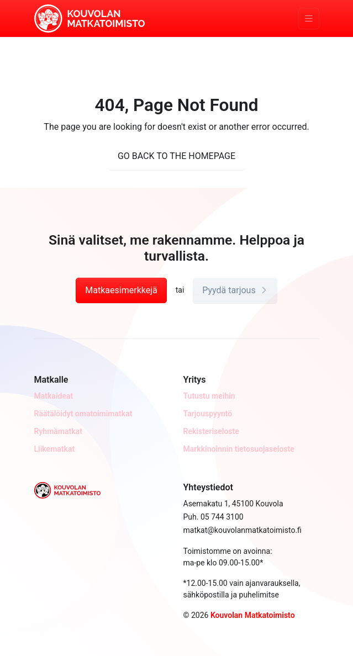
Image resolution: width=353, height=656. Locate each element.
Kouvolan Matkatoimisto (252, 615)
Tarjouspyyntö (208, 413)
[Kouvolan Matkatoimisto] (89, 17)
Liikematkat (54, 449)
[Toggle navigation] (308, 18)
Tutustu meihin (209, 396)
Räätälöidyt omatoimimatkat (83, 413)
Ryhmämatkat (58, 431)
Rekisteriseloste (211, 431)
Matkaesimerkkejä (121, 290)
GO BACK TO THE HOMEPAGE (176, 156)
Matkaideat (53, 396)
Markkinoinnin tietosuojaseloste (238, 449)
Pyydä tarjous (234, 290)
